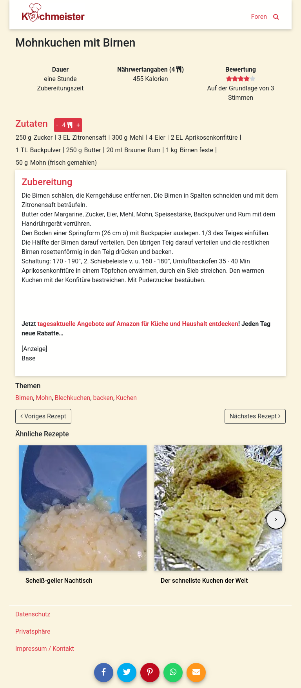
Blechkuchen (72, 398)
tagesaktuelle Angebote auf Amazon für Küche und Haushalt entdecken (138, 324)
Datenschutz (32, 614)
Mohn (44, 398)
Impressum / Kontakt (44, 648)
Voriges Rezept (43, 416)
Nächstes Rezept (255, 416)
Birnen (24, 398)
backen (103, 398)
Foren (259, 16)
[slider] (241, 79)
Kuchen (126, 398)
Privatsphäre (33, 631)
